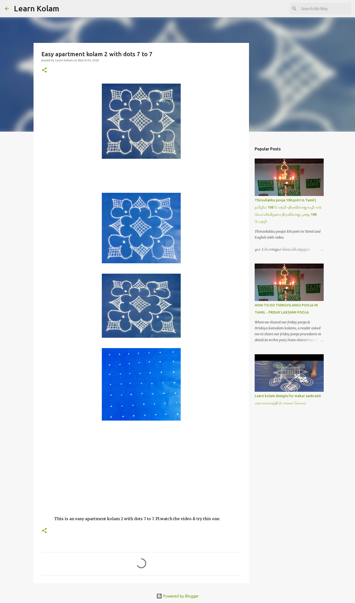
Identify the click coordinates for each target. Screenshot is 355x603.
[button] (44, 70)
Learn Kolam (36, 8)
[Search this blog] (325, 9)
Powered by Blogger (177, 596)
